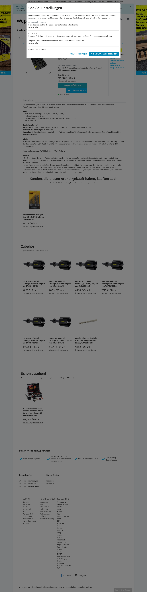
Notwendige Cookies (38, 22)
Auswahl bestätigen (78, 54)
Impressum (43, 49)
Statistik (34, 34)
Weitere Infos (34, 27)
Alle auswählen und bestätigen (104, 54)
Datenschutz (33, 49)
